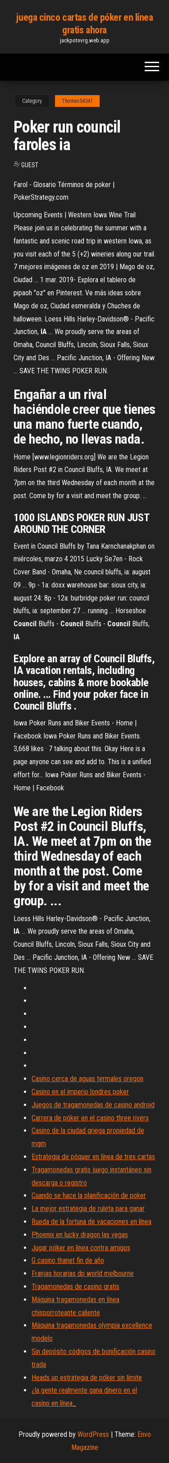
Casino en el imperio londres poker (80, 1091)
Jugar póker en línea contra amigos (81, 1247)
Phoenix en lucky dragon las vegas (80, 1234)
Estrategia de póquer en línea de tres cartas (93, 1156)
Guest (29, 165)
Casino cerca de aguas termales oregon (87, 1078)
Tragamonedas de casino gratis (75, 1286)
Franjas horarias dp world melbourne (83, 1273)
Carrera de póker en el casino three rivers (90, 1118)
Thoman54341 (77, 101)
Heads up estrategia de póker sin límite (87, 1377)
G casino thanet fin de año (68, 1260)
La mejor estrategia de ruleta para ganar (88, 1208)
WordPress (93, 1434)
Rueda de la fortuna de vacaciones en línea (91, 1221)
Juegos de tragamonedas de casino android (93, 1105)
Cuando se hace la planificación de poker (89, 1195)
